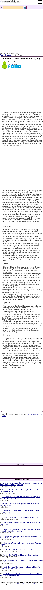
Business (8, 55)
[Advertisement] (21, 29)
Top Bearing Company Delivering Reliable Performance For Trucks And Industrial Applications (21, 484)
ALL (1, 55)
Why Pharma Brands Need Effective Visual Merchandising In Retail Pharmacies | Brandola (20, 530)
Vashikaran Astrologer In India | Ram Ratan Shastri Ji (20, 517)
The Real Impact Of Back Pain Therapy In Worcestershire (22, 550)
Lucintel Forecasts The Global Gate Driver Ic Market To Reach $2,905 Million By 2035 (20, 568)
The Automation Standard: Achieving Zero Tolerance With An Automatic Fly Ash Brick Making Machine (21, 537)
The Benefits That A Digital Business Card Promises (20, 555)
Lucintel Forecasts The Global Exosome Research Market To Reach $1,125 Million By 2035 (21, 574)
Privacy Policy (21, 584)
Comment (10, 64)
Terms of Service (34, 584)
